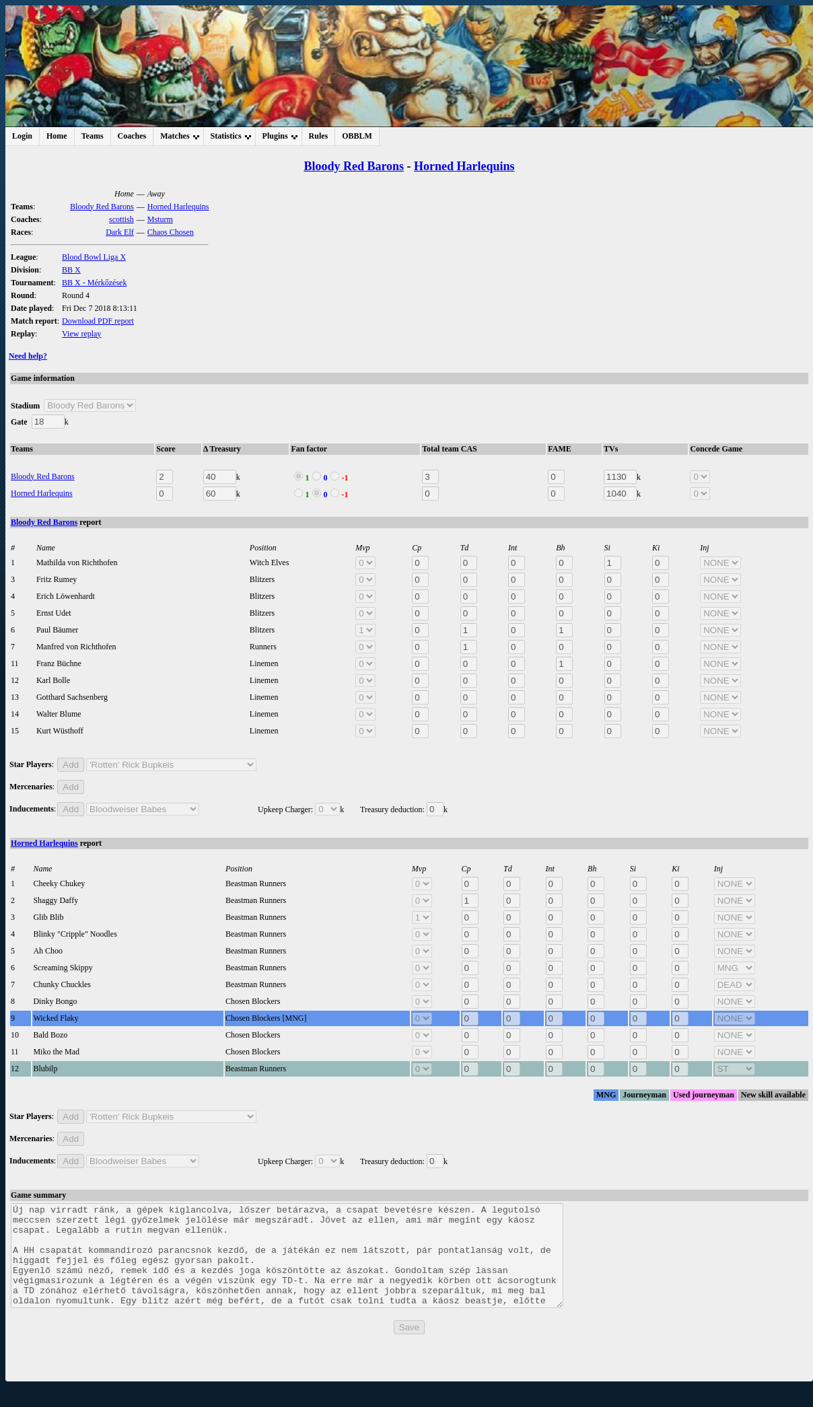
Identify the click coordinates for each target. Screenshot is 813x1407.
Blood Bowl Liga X (94, 257)
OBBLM (357, 136)
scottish (121, 219)
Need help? (28, 356)
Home (56, 136)
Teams (92, 136)
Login (22, 136)
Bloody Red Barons (354, 166)
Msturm (160, 219)
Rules (318, 136)
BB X (71, 270)
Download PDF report (98, 321)
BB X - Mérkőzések (94, 282)
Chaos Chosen (170, 232)
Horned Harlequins (464, 166)
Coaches (132, 136)
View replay (81, 333)
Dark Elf (120, 232)
